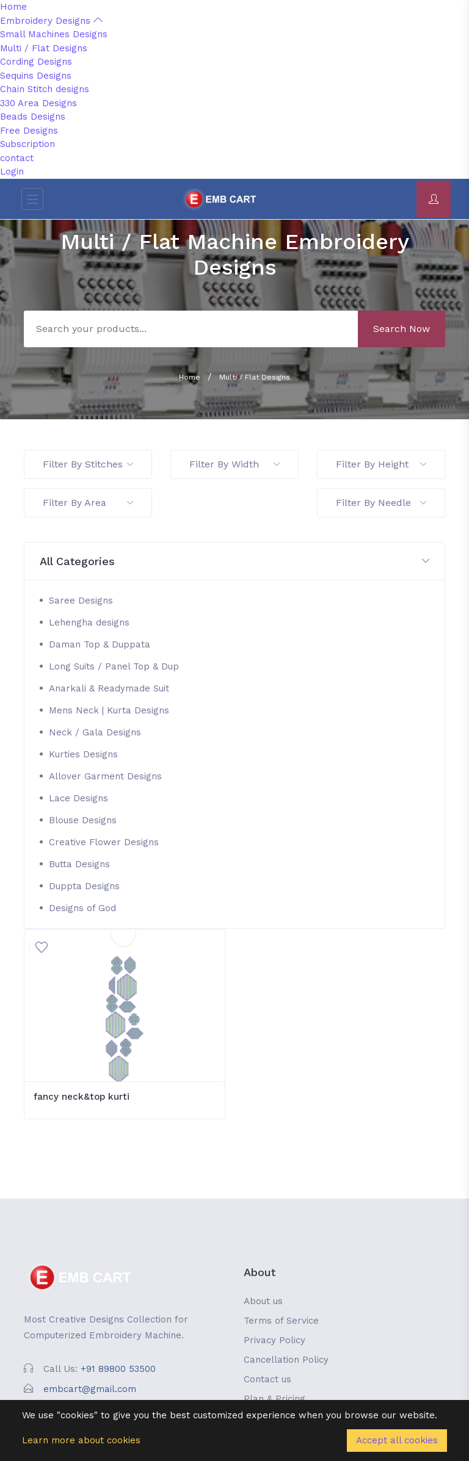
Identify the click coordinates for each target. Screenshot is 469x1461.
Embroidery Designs (51, 20)
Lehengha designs (89, 622)
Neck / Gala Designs (95, 732)
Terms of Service (281, 1320)
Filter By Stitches (88, 464)
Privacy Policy (274, 1340)
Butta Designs (79, 864)
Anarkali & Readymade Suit (109, 688)
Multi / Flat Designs (43, 48)
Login (12, 171)
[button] (234, 562)
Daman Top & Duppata (99, 644)
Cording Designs (36, 61)
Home (13, 6)
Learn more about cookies (81, 1440)
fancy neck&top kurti (81, 1096)
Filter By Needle (381, 502)
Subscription (27, 144)
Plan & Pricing (274, 1398)
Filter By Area (88, 502)
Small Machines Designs (53, 34)
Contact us (267, 1379)
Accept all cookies (397, 1440)
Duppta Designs (84, 886)
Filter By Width (234, 464)
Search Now (401, 328)
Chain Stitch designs (44, 89)
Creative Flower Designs (104, 842)
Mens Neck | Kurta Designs (109, 710)
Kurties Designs (83, 754)
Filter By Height (381, 464)
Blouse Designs (83, 820)
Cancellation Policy (286, 1359)
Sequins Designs (35, 75)
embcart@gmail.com (89, 1388)
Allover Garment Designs (105, 776)
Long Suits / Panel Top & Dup (114, 666)
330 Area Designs (38, 103)
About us (263, 1301)
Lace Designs (78, 798)
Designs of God (82, 908)
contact (17, 158)
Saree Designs (81, 600)
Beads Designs (32, 116)
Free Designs (29, 130)
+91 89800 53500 (118, 1368)
